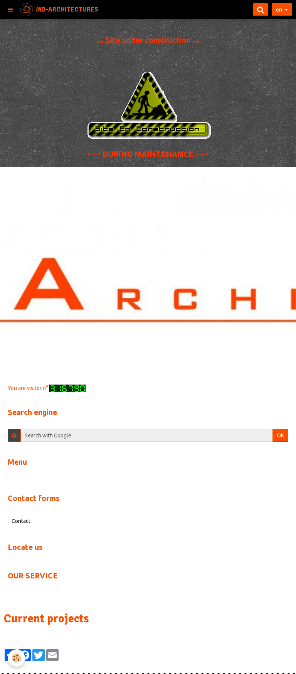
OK (280, 435)
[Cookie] (16, 658)
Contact (21, 521)
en (279, 10)
